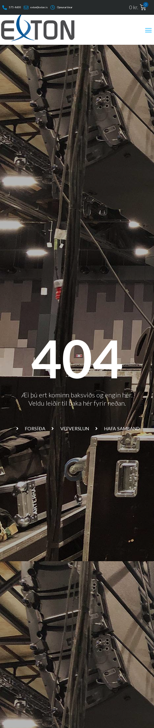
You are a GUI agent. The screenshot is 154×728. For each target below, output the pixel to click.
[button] (148, 29)
